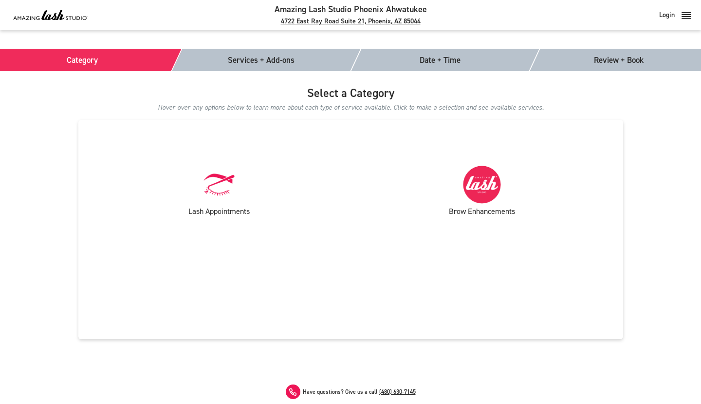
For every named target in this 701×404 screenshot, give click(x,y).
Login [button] (675, 14)
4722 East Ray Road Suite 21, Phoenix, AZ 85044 (351, 21)
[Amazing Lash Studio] (50, 14)
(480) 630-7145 (397, 392)
